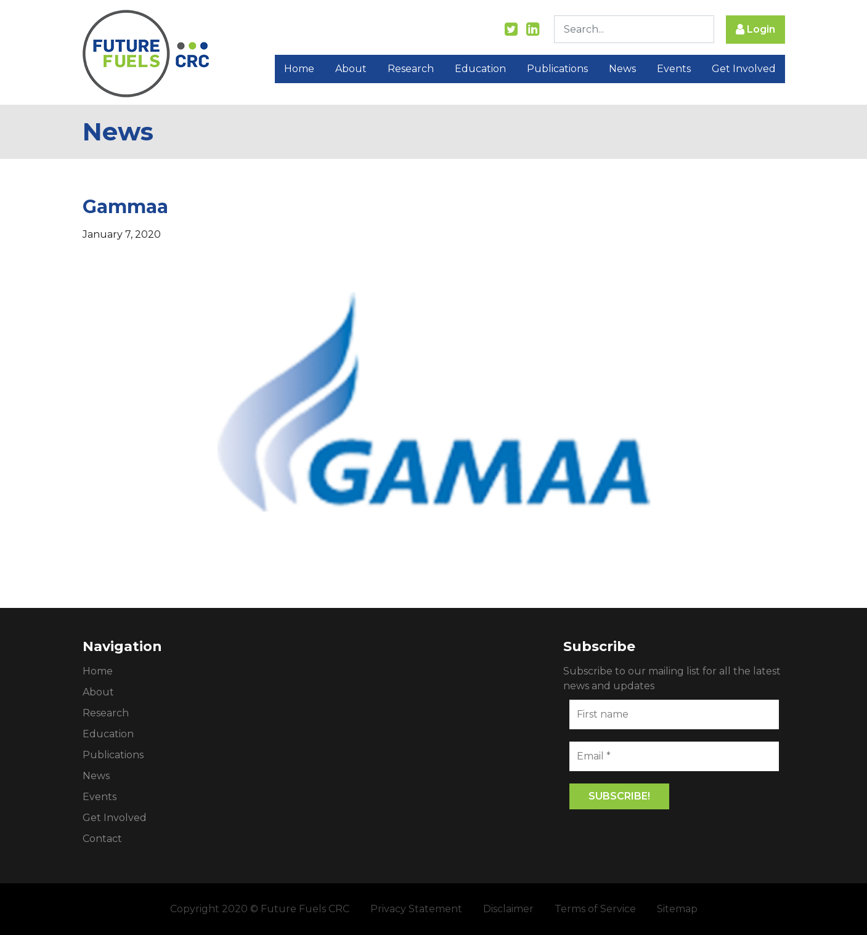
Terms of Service (595, 909)
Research (411, 69)
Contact (102, 838)
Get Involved (744, 69)
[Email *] (674, 756)
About (351, 69)
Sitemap (677, 909)
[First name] (674, 714)
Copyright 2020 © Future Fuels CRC (259, 909)
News (622, 69)
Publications (557, 69)
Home (299, 69)
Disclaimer (508, 909)
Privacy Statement (416, 909)
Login (755, 29)
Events (674, 69)
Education (480, 69)
